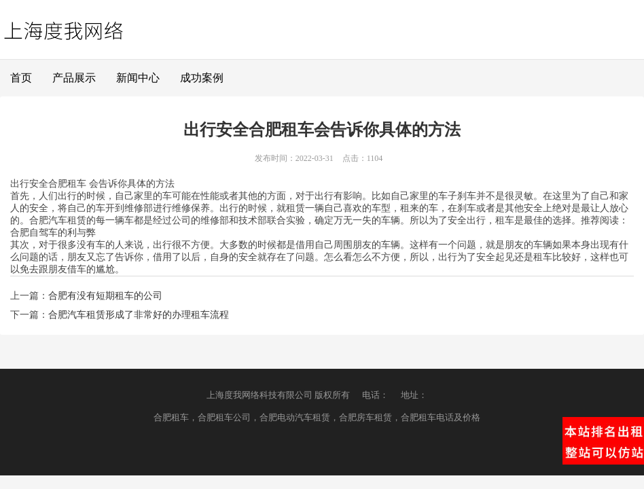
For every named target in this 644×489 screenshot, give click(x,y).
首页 (21, 78)
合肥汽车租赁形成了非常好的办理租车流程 (138, 315)
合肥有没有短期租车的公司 (105, 296)
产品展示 (74, 78)
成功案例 (201, 78)
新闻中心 (138, 78)
